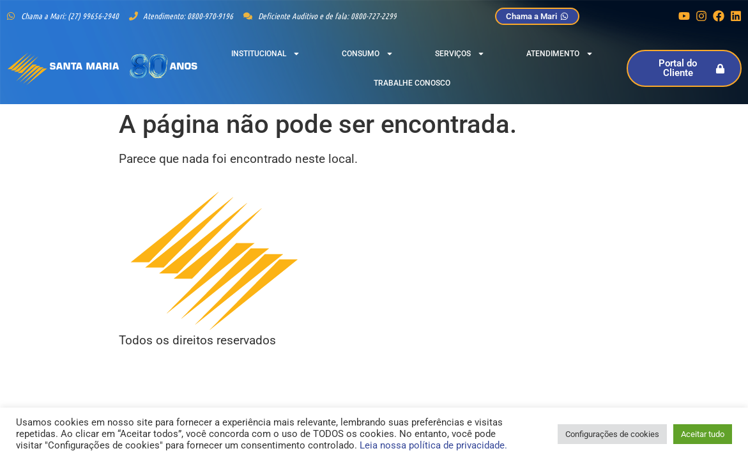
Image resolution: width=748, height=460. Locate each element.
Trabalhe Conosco (412, 83)
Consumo (367, 53)
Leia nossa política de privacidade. (433, 445)
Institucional (265, 53)
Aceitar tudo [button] (702, 434)
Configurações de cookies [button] (612, 434)
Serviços (460, 53)
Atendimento (559, 53)
